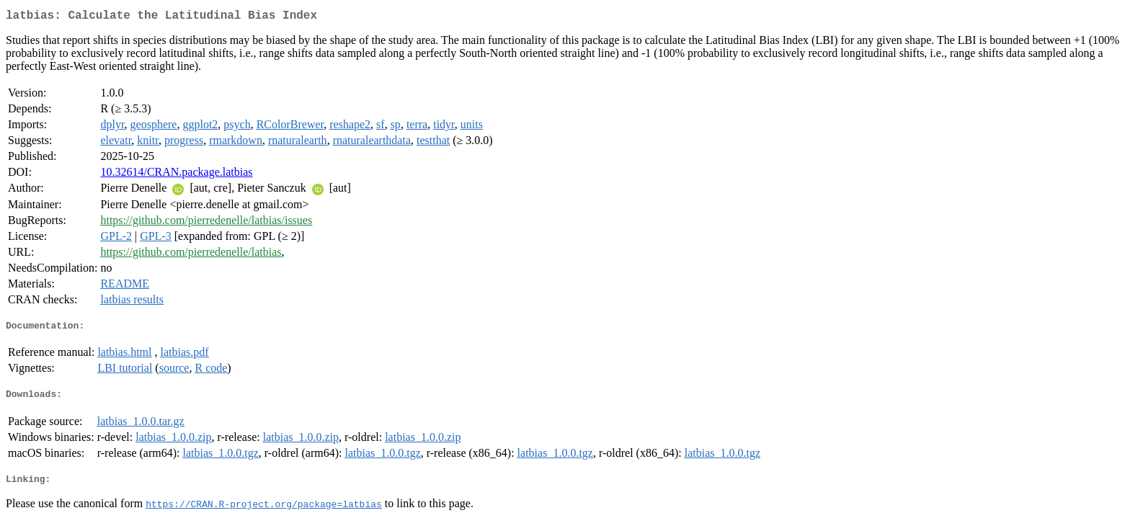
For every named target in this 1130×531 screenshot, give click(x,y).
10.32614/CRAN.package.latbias (176, 175)
